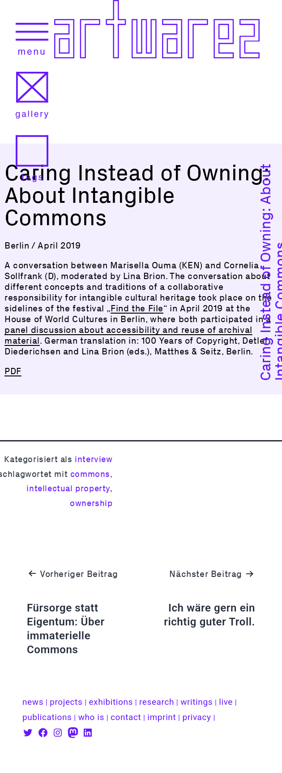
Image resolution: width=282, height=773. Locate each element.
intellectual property (68, 488)
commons (90, 474)
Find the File (137, 308)
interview (93, 459)
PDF (12, 371)
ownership (91, 503)
